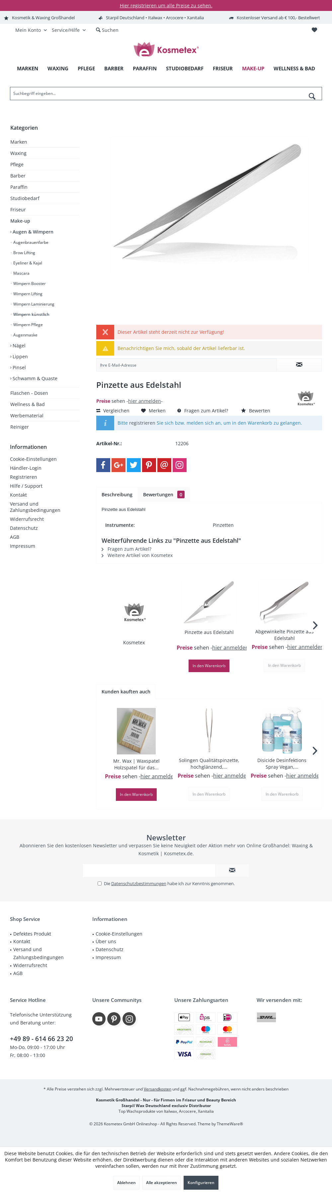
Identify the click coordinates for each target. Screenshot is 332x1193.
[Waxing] (58, 68)
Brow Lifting (23, 252)
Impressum (22, 546)
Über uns (106, 941)
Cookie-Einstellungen (33, 459)
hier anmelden (144, 401)
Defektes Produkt (32, 934)
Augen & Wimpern (32, 232)
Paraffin (19, 187)
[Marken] (27, 68)
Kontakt (18, 495)
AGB (14, 537)
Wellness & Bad (27, 404)
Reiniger (19, 427)
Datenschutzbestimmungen (138, 883)
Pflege (17, 164)
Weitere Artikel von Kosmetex (137, 555)
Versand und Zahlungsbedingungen (35, 507)
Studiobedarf (25, 198)
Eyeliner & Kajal (27, 263)
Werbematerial (26, 415)
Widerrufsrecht (27, 519)
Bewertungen (164, 494)
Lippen (19, 356)
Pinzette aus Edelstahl (209, 632)
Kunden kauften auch (126, 691)
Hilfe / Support (26, 486)
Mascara (21, 273)
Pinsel (18, 367)
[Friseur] (222, 68)
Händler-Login (26, 468)
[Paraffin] (144, 68)
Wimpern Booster (29, 283)
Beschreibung (117, 494)
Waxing (18, 153)
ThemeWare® (230, 1124)
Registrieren (23, 477)
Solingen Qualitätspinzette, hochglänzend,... (209, 763)
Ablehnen (126, 1182)
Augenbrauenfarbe (30, 242)
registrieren (142, 423)
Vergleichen (112, 410)
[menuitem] (314, 30)
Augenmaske (25, 335)
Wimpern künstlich (30, 314)
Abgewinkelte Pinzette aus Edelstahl (284, 634)
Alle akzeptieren (161, 1182)
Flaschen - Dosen (29, 393)
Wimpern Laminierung (33, 304)
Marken (18, 142)
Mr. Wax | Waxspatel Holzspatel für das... (136, 764)
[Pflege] (86, 68)
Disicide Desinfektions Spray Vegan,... (281, 763)
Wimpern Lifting (27, 294)
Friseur (18, 209)
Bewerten (255, 410)
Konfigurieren (201, 1182)
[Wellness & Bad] (294, 68)
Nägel (18, 345)
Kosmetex (134, 642)
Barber (18, 176)
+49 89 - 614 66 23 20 (41, 1038)
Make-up (20, 221)
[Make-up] (253, 68)
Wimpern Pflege (27, 324)
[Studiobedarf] (184, 68)
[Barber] (114, 68)
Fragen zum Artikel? (202, 410)
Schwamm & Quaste (34, 378)
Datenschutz (24, 528)
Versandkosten (157, 1089)
